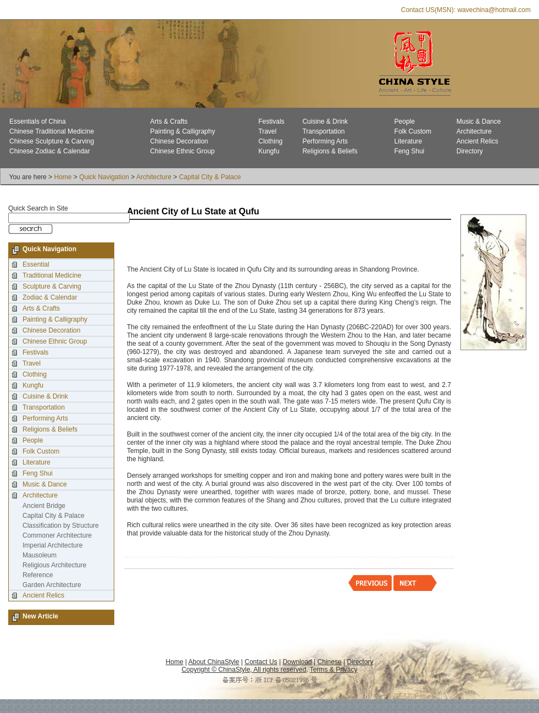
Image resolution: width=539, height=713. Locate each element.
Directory (470, 151)
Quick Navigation (104, 177)
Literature (408, 141)
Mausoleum (40, 555)
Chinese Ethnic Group (182, 151)
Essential (36, 264)
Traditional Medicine (52, 275)
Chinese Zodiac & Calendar (49, 151)
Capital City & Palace (210, 177)
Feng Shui (409, 151)
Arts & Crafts (168, 121)
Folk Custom (412, 131)
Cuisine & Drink (325, 121)
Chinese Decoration (179, 141)
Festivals (271, 121)
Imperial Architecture (52, 545)
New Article (40, 616)
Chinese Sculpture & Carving (51, 141)
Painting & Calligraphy (182, 131)
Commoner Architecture (57, 535)
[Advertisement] (255, 243)
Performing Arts (325, 141)
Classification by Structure (61, 525)
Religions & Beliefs (329, 151)
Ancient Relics (477, 141)
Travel (267, 131)
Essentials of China (37, 121)
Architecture (474, 131)
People (404, 121)
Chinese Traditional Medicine (51, 131)
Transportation (323, 131)
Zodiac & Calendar (50, 297)
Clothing (270, 141)
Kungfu (268, 151)
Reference (38, 575)
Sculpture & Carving (52, 286)
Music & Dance (479, 121)
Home (62, 177)
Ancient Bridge (44, 506)
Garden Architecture (52, 585)
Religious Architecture (54, 565)
